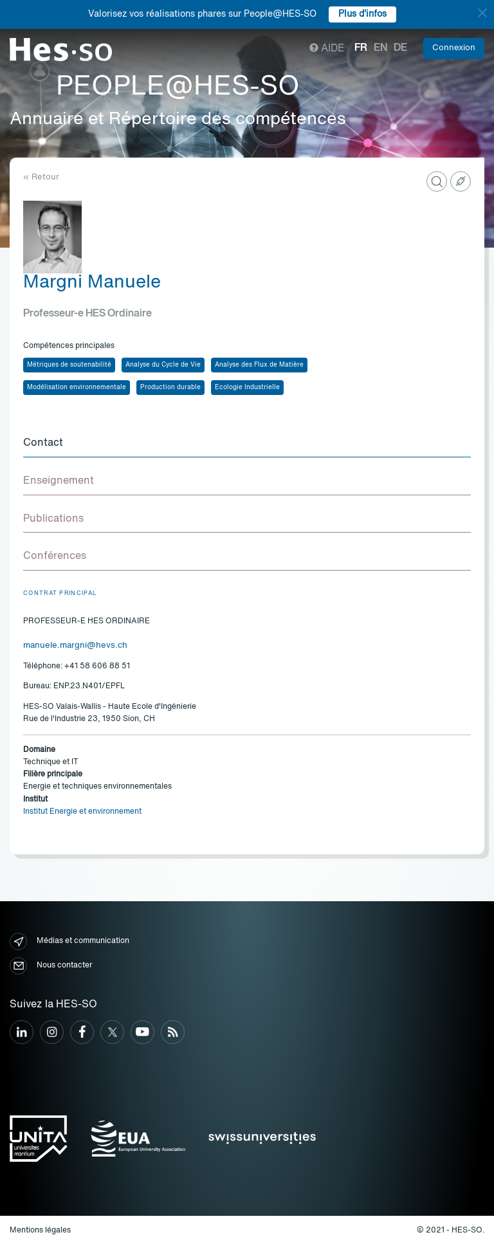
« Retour (41, 177)
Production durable (170, 387)
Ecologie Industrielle (247, 387)
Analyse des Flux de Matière (259, 365)
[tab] (247, 444)
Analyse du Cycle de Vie (163, 365)
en (380, 48)
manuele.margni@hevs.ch (75, 645)
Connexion (453, 48)
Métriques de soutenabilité (69, 365)
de (400, 48)
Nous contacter (51, 966)
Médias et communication (69, 941)
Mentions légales (40, 1230)
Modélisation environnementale (76, 387)
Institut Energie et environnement (82, 812)
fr (360, 48)
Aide (327, 49)
